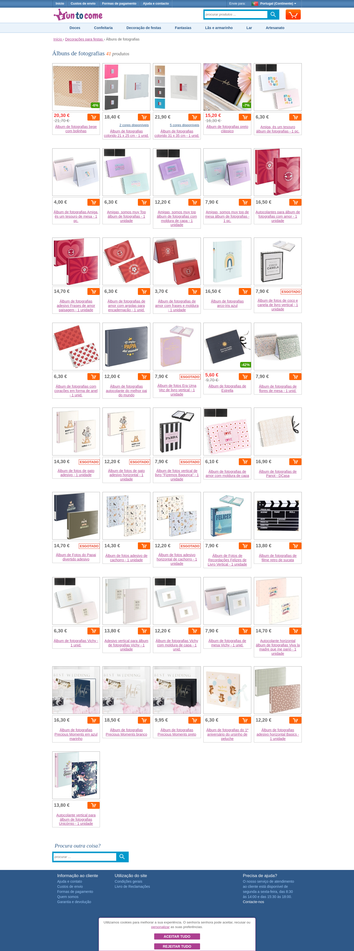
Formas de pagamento (119, 3)
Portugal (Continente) (274, 3)
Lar (249, 28)
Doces (75, 28)
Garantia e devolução (74, 902)
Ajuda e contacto (156, 3)
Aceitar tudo (177, 936)
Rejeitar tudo (177, 946)
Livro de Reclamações (132, 886)
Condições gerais (128, 881)
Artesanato (275, 28)
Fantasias (183, 28)
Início (60, 3)
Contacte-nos (253, 902)
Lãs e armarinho (219, 28)
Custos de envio (83, 3)
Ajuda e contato (69, 881)
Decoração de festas (143, 28)
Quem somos (67, 897)
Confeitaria (103, 28)
